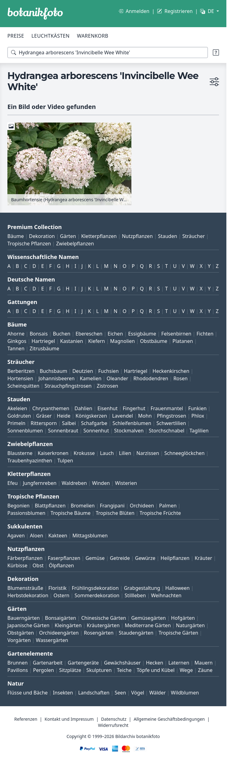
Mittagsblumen (90, 535)
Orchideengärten (59, 632)
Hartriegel (43, 341)
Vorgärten (19, 640)
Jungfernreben (39, 483)
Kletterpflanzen (99, 236)
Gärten (68, 236)
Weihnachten (166, 595)
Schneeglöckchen (184, 453)
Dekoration (42, 236)
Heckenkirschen (171, 371)
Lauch (107, 453)
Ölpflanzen (61, 565)
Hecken (154, 662)
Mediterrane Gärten (148, 625)
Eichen (115, 333)
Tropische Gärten (178, 632)
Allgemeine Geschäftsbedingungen (169, 719)
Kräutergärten (103, 625)
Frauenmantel (167, 408)
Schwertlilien (171, 423)
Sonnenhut (96, 430)
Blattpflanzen (50, 505)
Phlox (198, 415)
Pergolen (43, 670)
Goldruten (19, 415)
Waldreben (74, 483)
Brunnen (17, 662)
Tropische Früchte (160, 513)
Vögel (137, 692)
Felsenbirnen (176, 333)
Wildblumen (185, 692)
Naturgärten (190, 625)
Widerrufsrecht (113, 725)
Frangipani (112, 505)
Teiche (124, 670)
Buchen (61, 333)
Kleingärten (68, 625)
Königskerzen (91, 415)
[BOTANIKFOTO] (35, 13)
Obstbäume (153, 341)
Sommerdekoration (97, 595)
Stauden (167, 236)
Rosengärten (98, 632)
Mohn (145, 415)
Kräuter (203, 558)
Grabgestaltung (142, 588)
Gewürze (145, 558)
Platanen (182, 341)
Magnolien (122, 341)
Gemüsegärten (148, 618)
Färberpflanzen (25, 558)
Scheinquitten (23, 385)
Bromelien (83, 505)
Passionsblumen (26, 513)
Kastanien (71, 341)
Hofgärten (183, 618)
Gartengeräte (83, 662)
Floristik (57, 588)
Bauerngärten (23, 618)
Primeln (16, 423)
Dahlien (84, 408)
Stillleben (135, 595)
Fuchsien (108, 371)
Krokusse (84, 453)
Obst (38, 565)
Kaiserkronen (53, 453)
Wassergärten (52, 640)
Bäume (15, 236)
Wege (186, 670)
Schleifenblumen (132, 423)
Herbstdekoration (27, 595)
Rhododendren (150, 378)
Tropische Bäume (71, 513)
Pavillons (17, 670)
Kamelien (90, 378)
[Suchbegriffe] (107, 52)
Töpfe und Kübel (156, 670)
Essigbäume (142, 333)
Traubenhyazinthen (29, 460)
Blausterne (19, 453)
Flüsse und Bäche (27, 692)
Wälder (157, 692)
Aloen (36, 535)
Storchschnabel (166, 430)
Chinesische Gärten (103, 618)
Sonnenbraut (63, 430)
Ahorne (15, 333)
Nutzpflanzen (137, 236)
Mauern (204, 662)
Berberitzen (21, 371)
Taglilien (198, 430)
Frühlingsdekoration (95, 588)
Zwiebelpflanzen (75, 243)
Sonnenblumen (25, 430)
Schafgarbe (94, 423)
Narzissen (147, 453)
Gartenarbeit (47, 662)
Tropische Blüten (115, 513)
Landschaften (93, 692)
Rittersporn (44, 423)
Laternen (178, 662)
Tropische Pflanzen (29, 243)
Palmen (168, 505)
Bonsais (38, 333)
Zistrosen (107, 385)
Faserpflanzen (64, 558)
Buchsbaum (53, 371)
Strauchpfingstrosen (68, 385)
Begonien (18, 505)
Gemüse (95, 558)
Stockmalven (129, 430)
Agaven (16, 535)
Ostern (61, 595)
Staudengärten (136, 632)
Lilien (125, 453)
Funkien (197, 408)
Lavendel (122, 415)
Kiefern (96, 341)
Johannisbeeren (56, 378)
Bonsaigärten (60, 618)
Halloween (177, 588)
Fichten (204, 333)
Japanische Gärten (28, 625)
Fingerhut (134, 408)
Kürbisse (17, 565)
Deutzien (82, 371)
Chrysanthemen (50, 408)
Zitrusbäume (44, 348)
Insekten (63, 692)
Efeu (12, 483)
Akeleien (17, 408)
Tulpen (65, 460)
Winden (101, 483)
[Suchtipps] (216, 52)
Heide (63, 415)
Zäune (205, 670)
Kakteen (57, 535)
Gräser (44, 415)
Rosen (180, 378)
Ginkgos (16, 341)
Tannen (15, 348)
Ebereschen (89, 333)
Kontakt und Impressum (69, 719)
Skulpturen (99, 670)
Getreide (120, 558)
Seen (120, 692)
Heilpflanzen (175, 558)
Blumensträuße (25, 588)
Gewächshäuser (122, 662)
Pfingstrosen (171, 415)
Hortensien (20, 378)
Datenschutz (113, 719)
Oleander (117, 378)
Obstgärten (20, 632)
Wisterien (126, 483)
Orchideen (142, 505)
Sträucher (193, 236)
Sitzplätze (70, 670)
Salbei (69, 423)
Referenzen (25, 719)
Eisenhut (107, 408)
